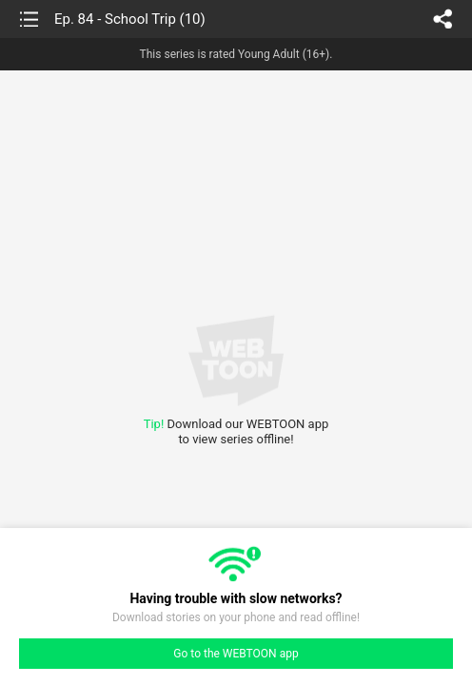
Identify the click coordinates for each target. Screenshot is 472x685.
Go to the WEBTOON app (235, 653)
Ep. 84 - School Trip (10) (130, 19)
